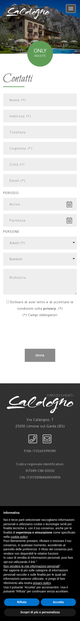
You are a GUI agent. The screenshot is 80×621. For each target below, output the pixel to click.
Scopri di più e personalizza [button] (40, 612)
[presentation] (40, 335)
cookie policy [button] (18, 536)
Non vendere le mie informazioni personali (31, 566)
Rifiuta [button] (21, 602)
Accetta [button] (58, 602)
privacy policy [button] (42, 583)
